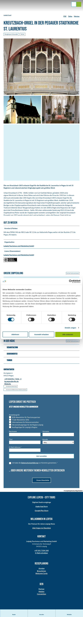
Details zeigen (70, 328)
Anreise (42, 569)
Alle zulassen (67, 334)
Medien (41, 592)
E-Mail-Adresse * (15, 448)
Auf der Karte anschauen (73, 274)
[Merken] (76, 15)
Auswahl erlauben (41, 334)
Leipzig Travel (7, 15)
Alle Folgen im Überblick (41, 529)
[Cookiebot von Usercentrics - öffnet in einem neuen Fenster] (70, 281)
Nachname (13, 432)
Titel (10, 440)
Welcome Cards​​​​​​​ (41, 574)
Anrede (45, 440)
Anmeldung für (14, 416)
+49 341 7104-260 (41, 551)
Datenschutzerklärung (29, 464)
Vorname (45, 432)
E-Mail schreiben (41, 554)
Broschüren (41, 572)
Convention (41, 595)
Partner (41, 590)
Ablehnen (15, 334)
